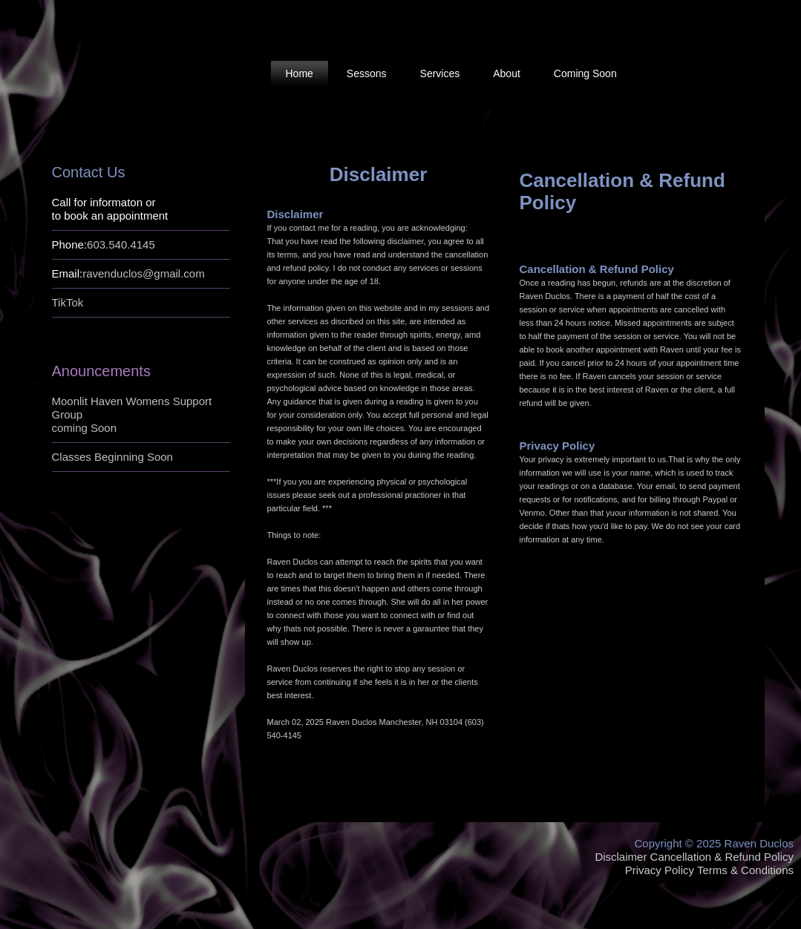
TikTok (68, 302)
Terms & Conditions (745, 870)
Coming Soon (585, 73)
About (506, 73)
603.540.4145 (121, 244)
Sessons (367, 73)
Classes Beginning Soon (112, 456)
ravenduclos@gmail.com (143, 273)
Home (299, 73)
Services (440, 73)
